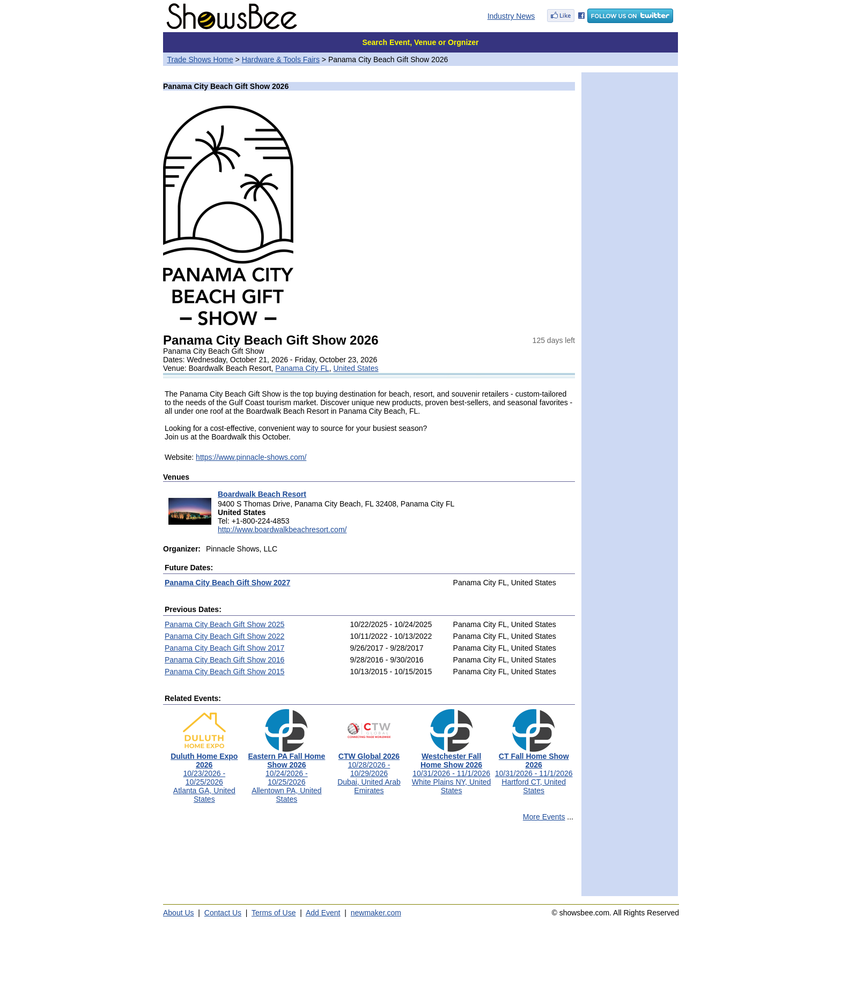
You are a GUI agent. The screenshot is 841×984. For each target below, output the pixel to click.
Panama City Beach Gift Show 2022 (224, 636)
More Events (544, 816)
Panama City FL (302, 368)
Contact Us (222, 912)
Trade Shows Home (200, 59)
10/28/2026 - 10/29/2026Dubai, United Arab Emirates (369, 770)
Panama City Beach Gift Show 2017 (224, 648)
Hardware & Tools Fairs (281, 59)
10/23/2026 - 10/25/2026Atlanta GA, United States (204, 774)
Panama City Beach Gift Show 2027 (227, 582)
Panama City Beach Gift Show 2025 (224, 624)
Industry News (511, 16)
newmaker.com (376, 912)
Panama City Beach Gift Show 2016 (224, 659)
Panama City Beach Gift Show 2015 (224, 671)
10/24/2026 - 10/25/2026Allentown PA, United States (286, 774)
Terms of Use (274, 912)
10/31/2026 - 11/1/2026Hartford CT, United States (534, 770)
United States (356, 368)
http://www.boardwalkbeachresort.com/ (282, 529)
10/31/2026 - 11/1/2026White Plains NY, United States (451, 770)
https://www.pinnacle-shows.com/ (251, 457)
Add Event (323, 912)
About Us (178, 912)
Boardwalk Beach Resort (262, 494)
